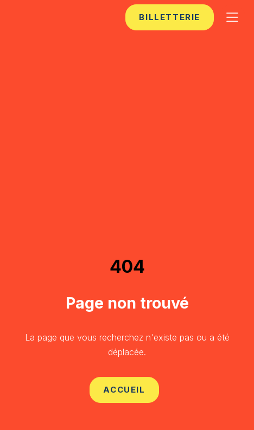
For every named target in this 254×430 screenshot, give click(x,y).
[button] (232, 17)
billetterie (169, 17)
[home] (44, 17)
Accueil (124, 389)
